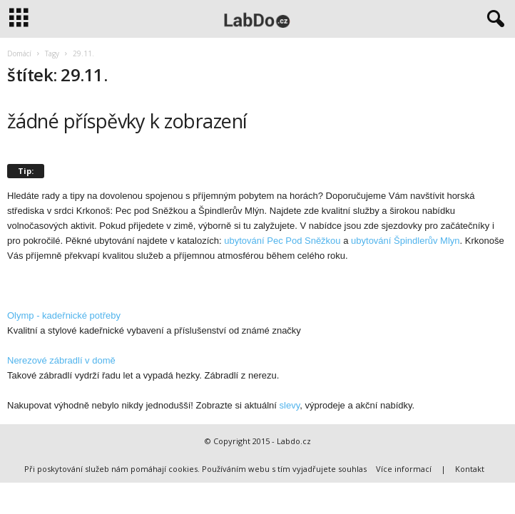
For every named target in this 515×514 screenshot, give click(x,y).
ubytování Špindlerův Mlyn (405, 240)
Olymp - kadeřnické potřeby (64, 315)
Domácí (19, 53)
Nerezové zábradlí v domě (61, 360)
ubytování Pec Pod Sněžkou (282, 240)
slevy (290, 405)
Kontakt (469, 468)
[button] (493, 19)
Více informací (404, 468)
